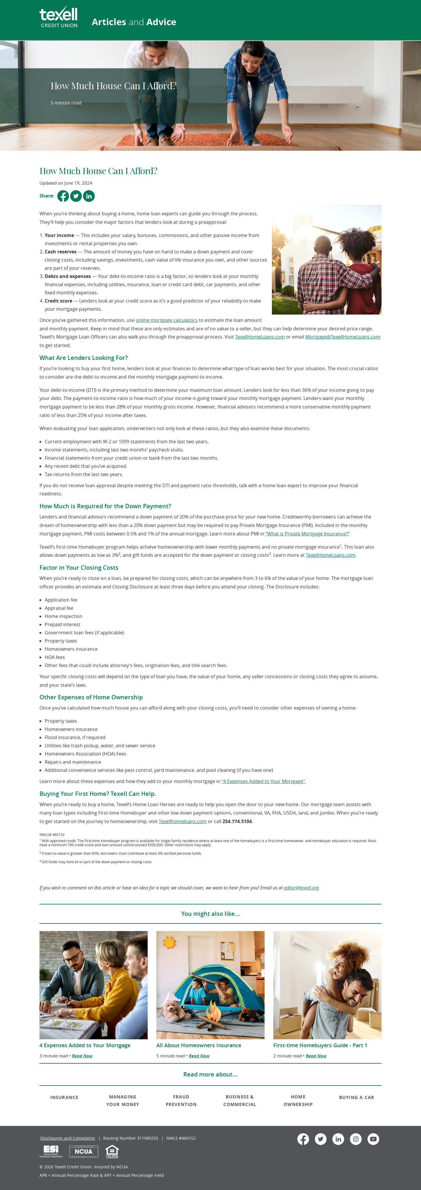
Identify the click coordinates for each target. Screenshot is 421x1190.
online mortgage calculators (167, 320)
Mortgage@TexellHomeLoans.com (342, 337)
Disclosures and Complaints (67, 1138)
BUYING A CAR (356, 1097)
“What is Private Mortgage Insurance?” (307, 533)
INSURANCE (64, 1097)
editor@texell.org (301, 888)
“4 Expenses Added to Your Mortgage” (263, 781)
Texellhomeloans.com (183, 821)
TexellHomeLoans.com (260, 337)
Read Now (82, 1056)
